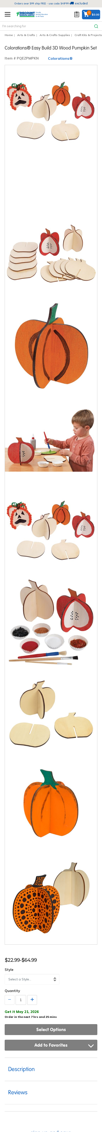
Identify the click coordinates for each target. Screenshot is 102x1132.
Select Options (51, 1029)
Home (9, 35)
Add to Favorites (64, 1045)
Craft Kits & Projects (88, 35)
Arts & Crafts (26, 35)
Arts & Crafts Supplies (55, 35)
